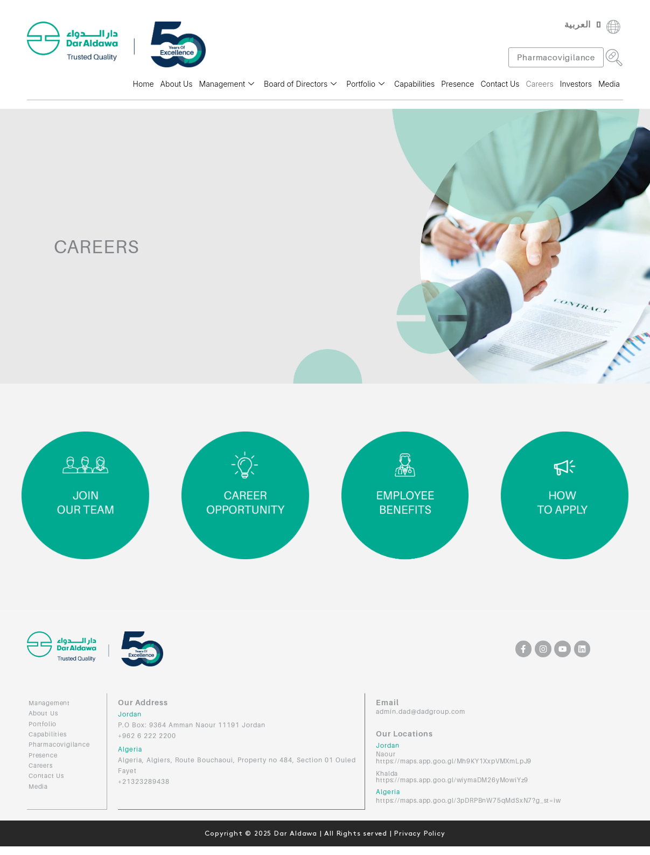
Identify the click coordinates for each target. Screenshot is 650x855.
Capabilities (414, 83)
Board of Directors (300, 83)
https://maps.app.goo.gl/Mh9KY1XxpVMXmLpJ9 (455, 760)
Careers (540, 83)
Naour (386, 754)
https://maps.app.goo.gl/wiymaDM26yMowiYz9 (453, 779)
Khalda (387, 772)
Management (227, 83)
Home (143, 83)
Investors (576, 83)
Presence (457, 83)
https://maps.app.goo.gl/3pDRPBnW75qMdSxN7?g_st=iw (470, 799)
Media (609, 83)
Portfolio (365, 83)
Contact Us (499, 83)
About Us (176, 83)
